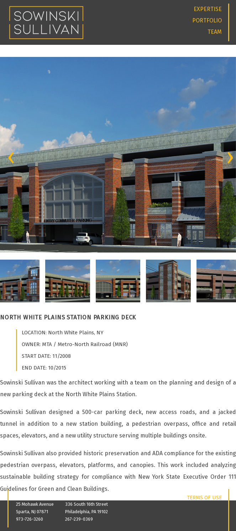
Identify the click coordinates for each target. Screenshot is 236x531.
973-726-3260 (29, 519)
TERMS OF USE (204, 497)
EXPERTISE (208, 9)
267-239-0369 (79, 519)
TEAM (215, 31)
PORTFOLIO (207, 20)
